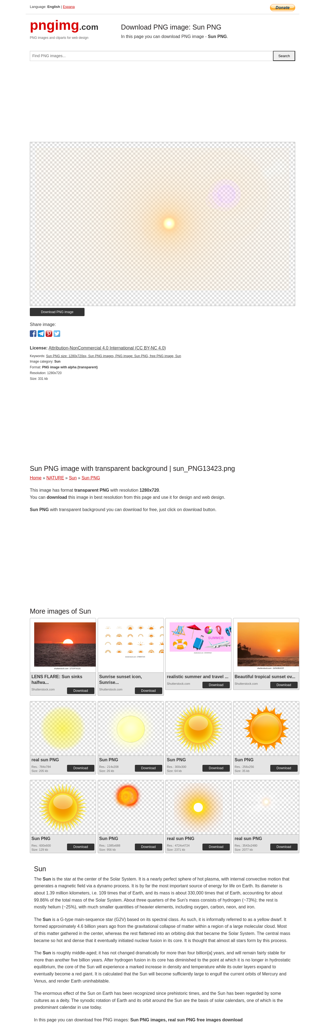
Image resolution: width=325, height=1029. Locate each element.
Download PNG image (57, 312)
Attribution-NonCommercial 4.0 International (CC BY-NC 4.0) (107, 348)
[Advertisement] (162, 103)
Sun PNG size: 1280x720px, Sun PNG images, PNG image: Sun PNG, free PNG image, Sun (113, 356)
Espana (69, 7)
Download (80, 691)
